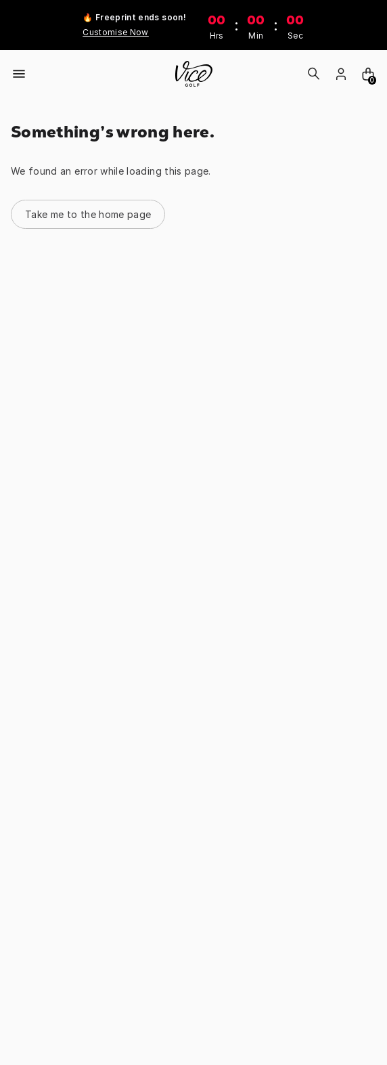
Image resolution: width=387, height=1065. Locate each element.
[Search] (314, 74)
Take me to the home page (88, 214)
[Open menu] (19, 74)
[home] (194, 73)
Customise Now (116, 32)
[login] (341, 74)
